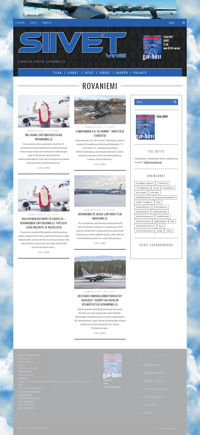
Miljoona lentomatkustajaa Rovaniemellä (43, 137)
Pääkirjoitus (151, 364)
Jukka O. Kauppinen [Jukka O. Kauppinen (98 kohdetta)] (144, 202)
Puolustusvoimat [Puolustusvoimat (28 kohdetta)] (143, 221)
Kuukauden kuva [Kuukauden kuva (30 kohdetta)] (143, 207)
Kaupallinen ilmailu (156, 388)
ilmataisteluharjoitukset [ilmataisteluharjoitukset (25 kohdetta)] (165, 197)
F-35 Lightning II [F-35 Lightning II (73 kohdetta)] (142, 188)
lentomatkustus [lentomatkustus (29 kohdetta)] (160, 207)
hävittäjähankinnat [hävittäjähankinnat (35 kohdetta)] (143, 197)
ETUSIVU (20, 22)
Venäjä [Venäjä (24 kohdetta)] (159, 231)
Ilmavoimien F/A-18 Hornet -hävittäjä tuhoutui (100, 133)
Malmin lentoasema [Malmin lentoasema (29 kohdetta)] (144, 216)
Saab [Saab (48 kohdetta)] (172, 221)
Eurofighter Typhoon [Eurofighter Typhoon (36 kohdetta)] (144, 183)
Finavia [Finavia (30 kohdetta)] (156, 188)
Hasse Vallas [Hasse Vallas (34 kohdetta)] (141, 192)
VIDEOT (105, 73)
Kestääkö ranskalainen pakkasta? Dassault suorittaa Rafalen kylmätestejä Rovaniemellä (100, 300)
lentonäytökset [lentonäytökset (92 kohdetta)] (142, 211)
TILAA (57, 73)
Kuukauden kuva (153, 372)
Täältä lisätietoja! (152, 162)
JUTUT (89, 73)
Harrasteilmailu (154, 380)
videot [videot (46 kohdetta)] (169, 231)
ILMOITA (47, 22)
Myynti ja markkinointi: (29, 398)
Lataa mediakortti (26, 401)
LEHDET (73, 73)
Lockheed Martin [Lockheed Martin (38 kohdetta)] (160, 211)
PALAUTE (140, 73)
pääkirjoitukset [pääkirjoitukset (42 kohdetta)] (160, 221)
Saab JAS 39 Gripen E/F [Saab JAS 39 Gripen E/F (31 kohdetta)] (145, 226)
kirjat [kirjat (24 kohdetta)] (158, 202)
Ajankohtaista (35, 130)
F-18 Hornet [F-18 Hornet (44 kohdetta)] (162, 183)
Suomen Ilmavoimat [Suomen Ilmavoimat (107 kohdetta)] (144, 231)
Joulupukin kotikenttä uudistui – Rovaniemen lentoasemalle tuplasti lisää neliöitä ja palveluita (43, 223)
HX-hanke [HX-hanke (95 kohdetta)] (154, 192)
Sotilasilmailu (152, 396)
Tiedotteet (150, 404)
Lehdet (147, 412)
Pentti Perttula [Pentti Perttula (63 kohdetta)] (163, 216)
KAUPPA (122, 73)
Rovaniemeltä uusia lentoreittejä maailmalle (100, 216)
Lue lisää (44, 168)
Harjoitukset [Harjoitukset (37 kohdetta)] (168, 188)
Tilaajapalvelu (24, 394)
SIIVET (33, 22)
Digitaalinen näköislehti (29, 391)
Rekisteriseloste (26, 407)
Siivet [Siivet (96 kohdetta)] (161, 226)
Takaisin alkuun (167, 428)
